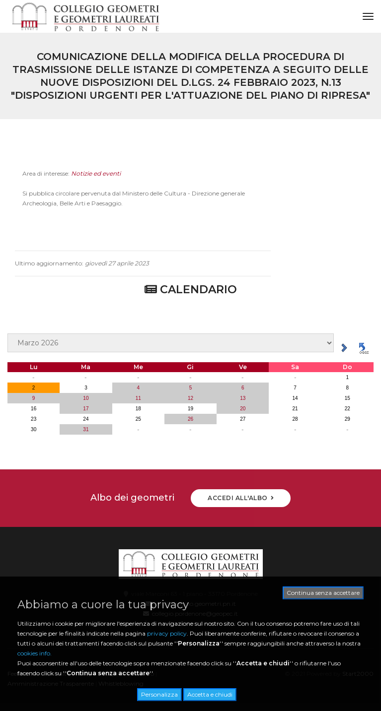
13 (242, 398)
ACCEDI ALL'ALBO (241, 498)
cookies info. (34, 653)
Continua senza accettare (323, 592)
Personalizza (159, 694)
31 (85, 429)
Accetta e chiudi (209, 694)
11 (138, 398)
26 (190, 419)
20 (242, 408)
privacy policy (167, 633)
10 (85, 398)
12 (190, 398)
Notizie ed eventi (96, 177)
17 (85, 408)
